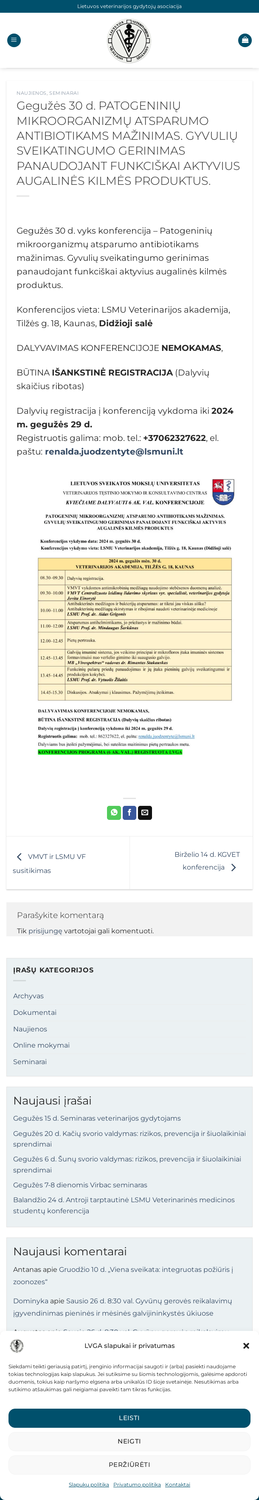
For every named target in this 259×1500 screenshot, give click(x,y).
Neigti (129, 1441)
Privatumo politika (137, 1484)
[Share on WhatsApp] (114, 813)
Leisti (129, 1418)
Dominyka (30, 1301)
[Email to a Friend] (145, 813)
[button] (246, 1346)
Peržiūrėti (130, 1464)
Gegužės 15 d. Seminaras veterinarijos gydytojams (97, 1118)
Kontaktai (177, 1484)
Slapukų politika (89, 1484)
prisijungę (45, 931)
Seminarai (64, 93)
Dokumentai (34, 1012)
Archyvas (28, 996)
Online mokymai (41, 1045)
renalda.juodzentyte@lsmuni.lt (114, 451)
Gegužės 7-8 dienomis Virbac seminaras (80, 1185)
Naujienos (32, 93)
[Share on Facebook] (130, 813)
